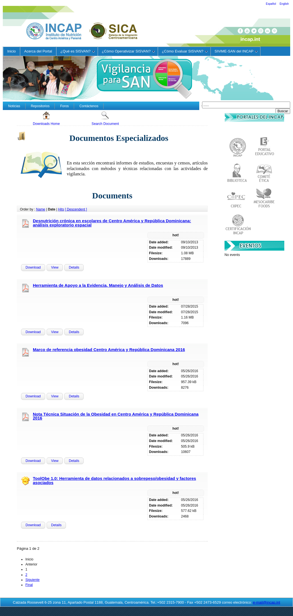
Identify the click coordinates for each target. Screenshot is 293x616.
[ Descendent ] (76, 209)
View (54, 267)
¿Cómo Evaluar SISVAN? (184, 51)
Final (29, 585)
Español (271, 3)
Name (40, 209)
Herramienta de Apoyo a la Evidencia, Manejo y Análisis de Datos (98, 285)
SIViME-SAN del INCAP (236, 51)
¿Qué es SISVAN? (77, 51)
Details (74, 267)
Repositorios (40, 106)
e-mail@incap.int (266, 602)
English (284, 3)
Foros (64, 106)
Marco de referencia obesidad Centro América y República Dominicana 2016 (109, 349)
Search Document (105, 118)
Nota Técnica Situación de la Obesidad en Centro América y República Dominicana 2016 (115, 416)
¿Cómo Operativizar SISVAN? (128, 51)
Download (33, 267)
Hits (61, 209)
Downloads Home (46, 118)
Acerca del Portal (38, 51)
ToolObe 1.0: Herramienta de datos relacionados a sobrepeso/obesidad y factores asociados (114, 480)
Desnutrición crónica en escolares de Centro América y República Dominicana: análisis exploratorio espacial (112, 222)
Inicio (11, 51)
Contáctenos (88, 106)
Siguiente (32, 580)
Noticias (14, 106)
